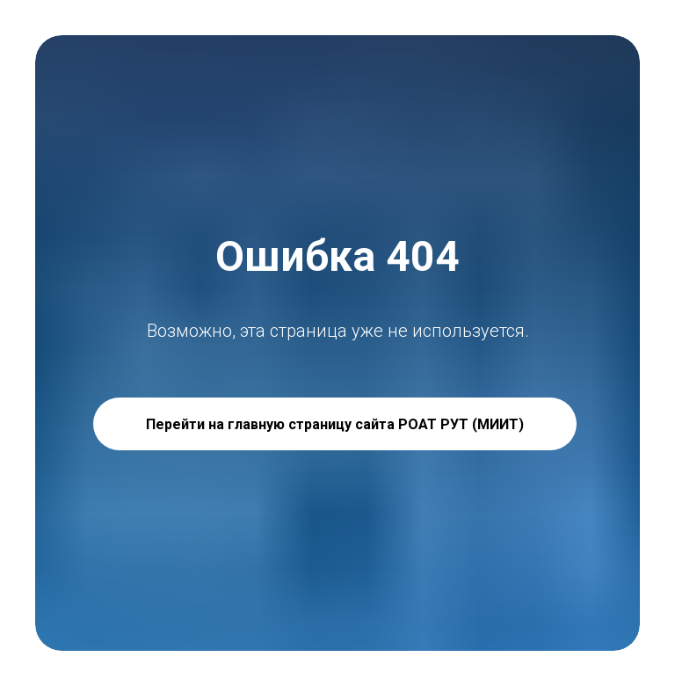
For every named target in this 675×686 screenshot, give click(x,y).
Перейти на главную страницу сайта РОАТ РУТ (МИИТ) (335, 424)
